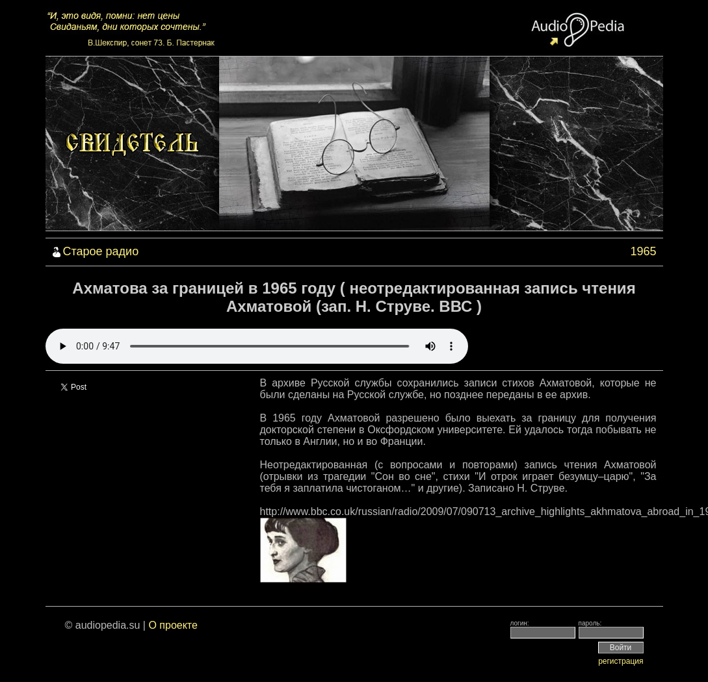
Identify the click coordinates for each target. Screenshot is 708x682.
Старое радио (101, 251)
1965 (643, 251)
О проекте (172, 625)
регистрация (620, 661)
